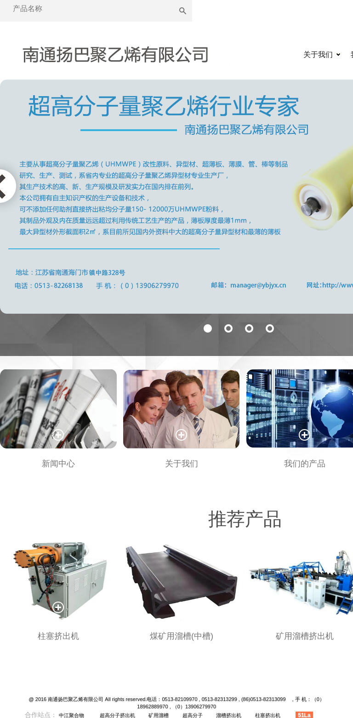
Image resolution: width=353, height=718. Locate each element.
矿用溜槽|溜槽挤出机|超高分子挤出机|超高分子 (115, 55)
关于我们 (318, 54)
